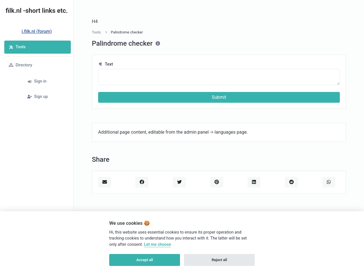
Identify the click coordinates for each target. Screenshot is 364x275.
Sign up (37, 96)
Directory (20, 65)
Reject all (219, 260)
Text (105, 64)
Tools (17, 47)
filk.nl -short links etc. (37, 10)
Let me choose (157, 244)
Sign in (37, 81)
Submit (219, 97)
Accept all (144, 260)
